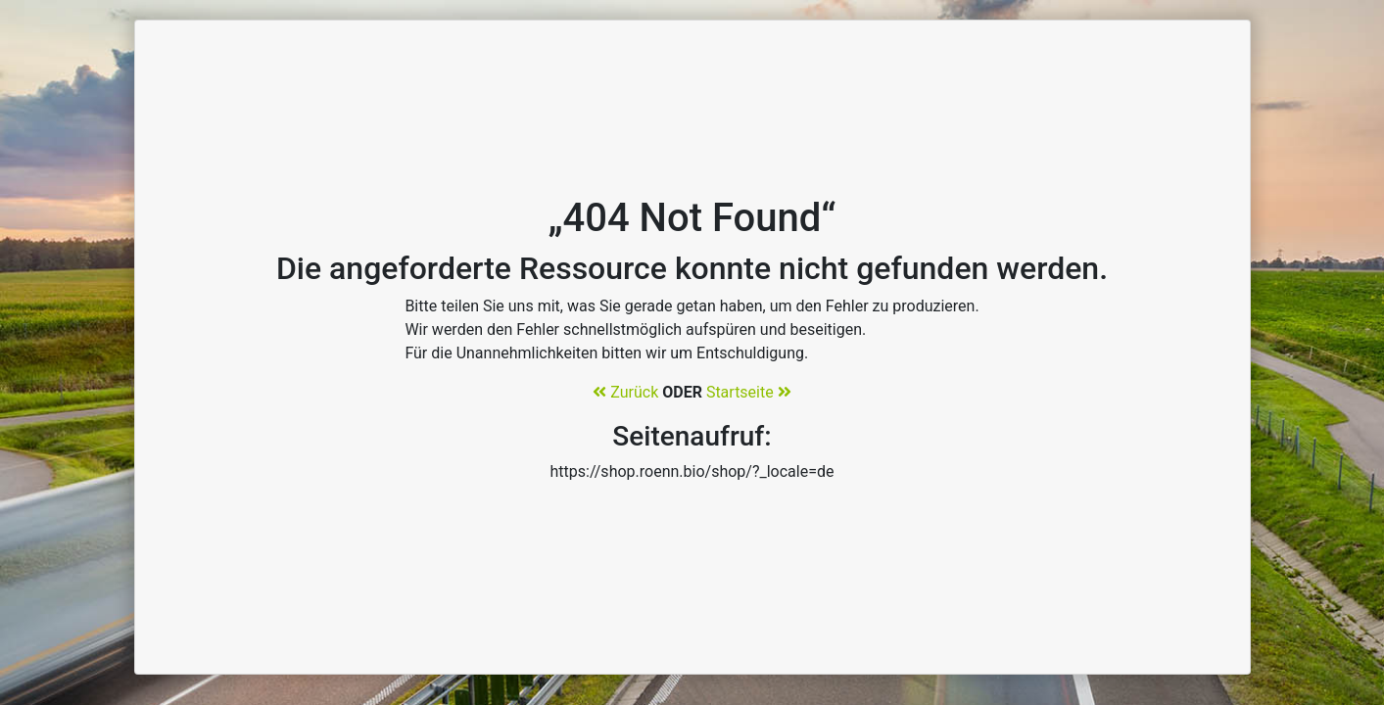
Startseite (748, 392)
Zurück (625, 392)
